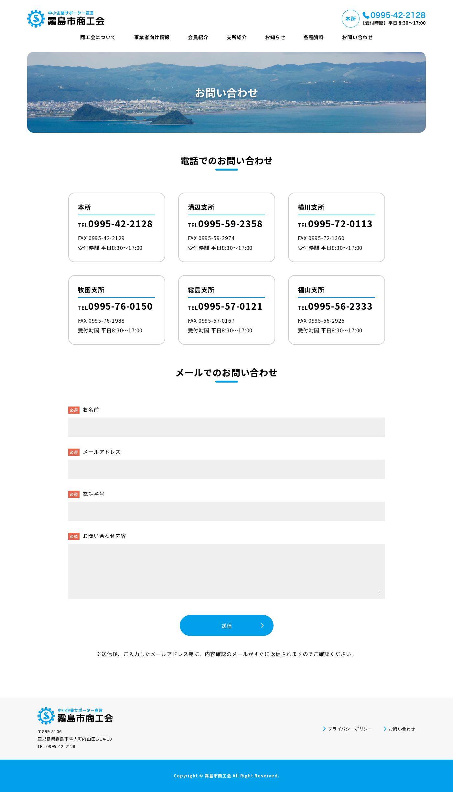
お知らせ (275, 37)
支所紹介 (237, 37)
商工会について (98, 37)
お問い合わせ (357, 37)
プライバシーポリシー (350, 729)
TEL (115, 224)
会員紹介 (198, 37)
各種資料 (314, 37)
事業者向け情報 (152, 37)
